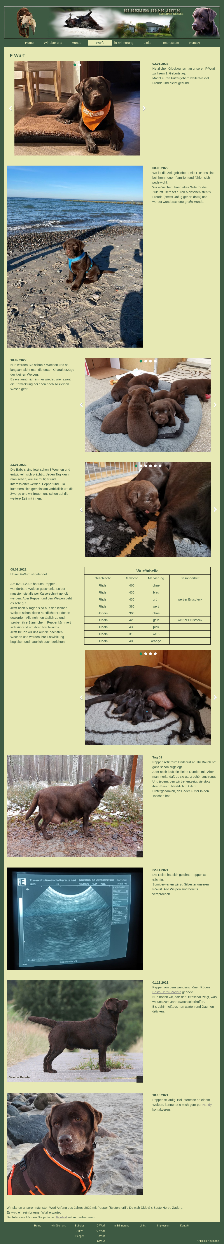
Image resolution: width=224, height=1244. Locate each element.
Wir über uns (53, 42)
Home (29, 42)
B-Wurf (100, 1236)
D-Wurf (100, 1225)
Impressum (171, 42)
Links (147, 42)
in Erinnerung (121, 1225)
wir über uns (58, 1225)
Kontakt (194, 42)
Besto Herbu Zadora (166, 992)
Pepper (79, 1236)
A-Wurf (100, 1241)
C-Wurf (100, 1230)
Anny (79, 1230)
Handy (207, 1104)
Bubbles (79, 1225)
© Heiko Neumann (208, 1240)
